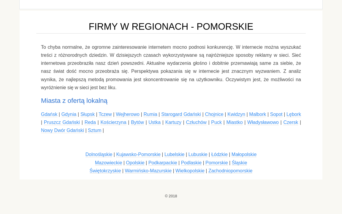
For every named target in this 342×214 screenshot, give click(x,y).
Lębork (293, 114)
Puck (216, 122)
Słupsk (87, 114)
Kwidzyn (236, 114)
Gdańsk (49, 114)
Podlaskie (191, 162)
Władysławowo (263, 122)
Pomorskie (216, 162)
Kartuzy (173, 122)
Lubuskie (198, 154)
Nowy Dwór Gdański (62, 130)
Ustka (154, 122)
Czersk (290, 122)
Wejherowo (128, 114)
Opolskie (135, 162)
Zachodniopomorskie (230, 170)
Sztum (94, 130)
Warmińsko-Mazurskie (148, 170)
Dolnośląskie (99, 154)
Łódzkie (219, 154)
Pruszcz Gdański (62, 122)
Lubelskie (174, 154)
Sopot (276, 114)
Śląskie (239, 162)
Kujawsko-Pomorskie (138, 154)
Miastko (234, 122)
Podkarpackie (162, 162)
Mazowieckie (108, 162)
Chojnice (214, 114)
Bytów (137, 122)
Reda (90, 122)
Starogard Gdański (181, 114)
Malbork (257, 114)
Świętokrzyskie (105, 170)
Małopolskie (244, 154)
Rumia (150, 114)
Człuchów (196, 122)
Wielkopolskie (190, 170)
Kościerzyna (113, 122)
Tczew (105, 114)
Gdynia (69, 114)
